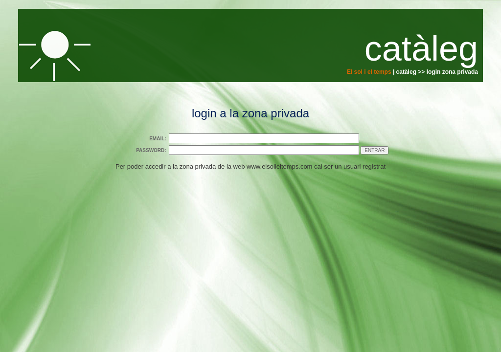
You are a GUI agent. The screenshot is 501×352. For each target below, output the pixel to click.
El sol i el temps (369, 71)
